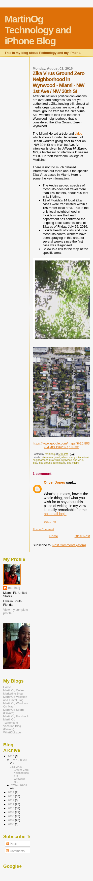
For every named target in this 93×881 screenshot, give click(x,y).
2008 (11, 816)
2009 (11, 812)
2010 (11, 808)
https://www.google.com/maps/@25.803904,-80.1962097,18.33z (61, 445)
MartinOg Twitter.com (10, 721)
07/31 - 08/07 (19, 760)
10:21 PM (50, 521)
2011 (11, 804)
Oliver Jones (54, 482)
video (78, 133)
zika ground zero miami (52, 462)
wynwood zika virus (72, 460)
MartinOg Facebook (16, 716)
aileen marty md (51, 457)
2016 (11, 756)
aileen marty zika (71, 457)
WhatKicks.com (13, 732)
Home (53, 536)
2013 (11, 796)
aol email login (55, 514)
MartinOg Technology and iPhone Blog (38, 30)
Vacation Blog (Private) (12, 727)
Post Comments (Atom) (69, 545)
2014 (11, 792)
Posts (11, 844)
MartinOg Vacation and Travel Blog (15, 698)
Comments (15, 851)
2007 (11, 820)
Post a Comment (43, 529)
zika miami (73, 462)
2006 (11, 824)
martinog (14, 588)
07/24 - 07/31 (19, 785)
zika (35, 462)
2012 (11, 800)
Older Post (82, 536)
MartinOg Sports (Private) (13, 711)
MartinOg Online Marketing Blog (13, 692)
